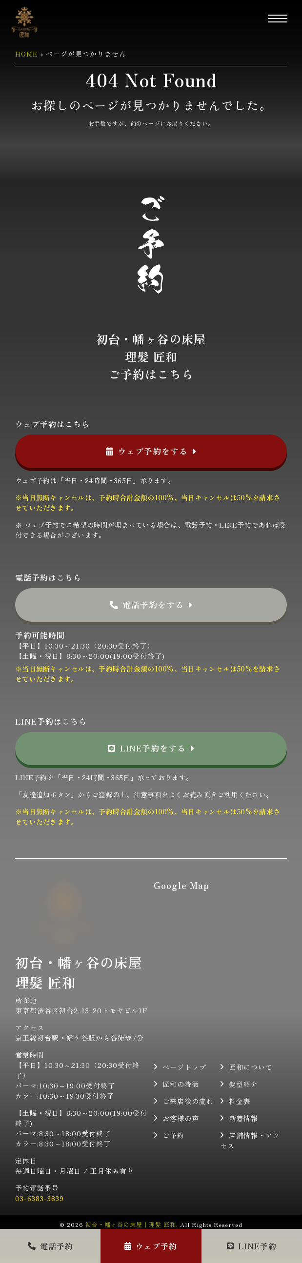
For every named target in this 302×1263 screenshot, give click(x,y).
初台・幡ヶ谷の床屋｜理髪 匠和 (130, 1224)
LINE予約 (252, 1246)
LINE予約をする (151, 748)
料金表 (240, 1101)
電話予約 (50, 1246)
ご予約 (173, 1135)
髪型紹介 (243, 1084)
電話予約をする (151, 605)
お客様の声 (180, 1118)
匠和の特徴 (180, 1084)
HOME (26, 54)
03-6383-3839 (39, 1198)
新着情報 (243, 1118)
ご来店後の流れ (188, 1101)
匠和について (251, 1067)
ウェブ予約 (150, 1246)
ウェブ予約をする (151, 451)
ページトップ (184, 1067)
